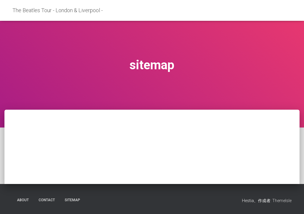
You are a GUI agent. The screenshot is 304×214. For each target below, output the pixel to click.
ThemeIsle (282, 200)
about (23, 200)
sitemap (72, 200)
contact (47, 200)
